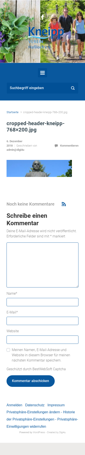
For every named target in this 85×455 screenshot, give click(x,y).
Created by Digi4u (56, 432)
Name (12, 293)
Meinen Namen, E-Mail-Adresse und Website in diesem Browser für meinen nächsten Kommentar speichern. (41, 355)
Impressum (56, 405)
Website (13, 331)
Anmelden (14, 405)
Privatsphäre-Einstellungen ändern (33, 412)
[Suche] (42, 88)
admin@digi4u (15, 149)
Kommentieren (69, 145)
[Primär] (42, 72)
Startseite (13, 112)
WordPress (39, 432)
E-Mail (12, 312)
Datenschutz (34, 405)
